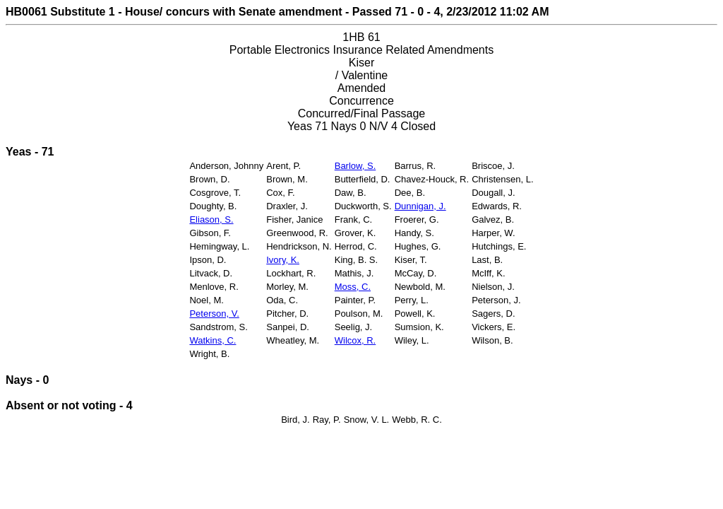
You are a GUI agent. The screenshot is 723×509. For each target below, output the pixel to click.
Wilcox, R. (355, 340)
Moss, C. (353, 286)
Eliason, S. (211, 219)
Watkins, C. (212, 340)
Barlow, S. (355, 165)
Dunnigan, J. (420, 206)
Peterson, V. (214, 313)
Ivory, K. (282, 260)
